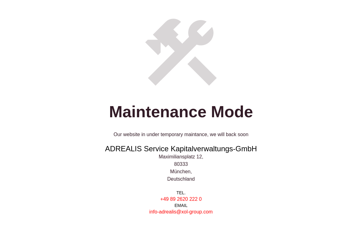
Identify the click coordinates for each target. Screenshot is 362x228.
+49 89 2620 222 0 (181, 199)
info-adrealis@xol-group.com (181, 211)
